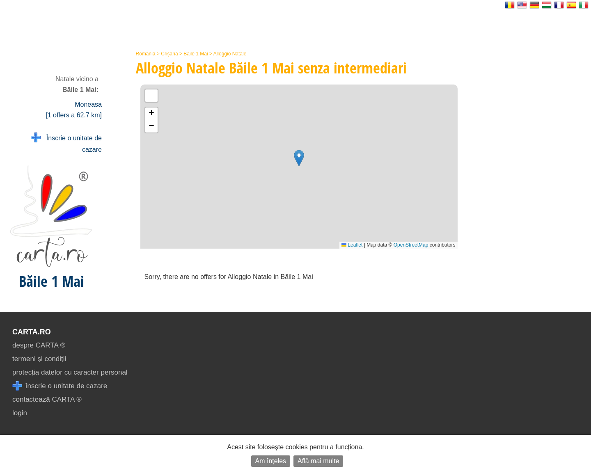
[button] (299, 158)
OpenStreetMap (411, 245)
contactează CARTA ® (47, 399)
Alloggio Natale (230, 54)
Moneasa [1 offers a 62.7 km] (74, 110)
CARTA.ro (31, 332)
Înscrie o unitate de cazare (66, 143)
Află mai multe (318, 460)
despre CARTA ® (38, 345)
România (146, 54)
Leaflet (351, 245)
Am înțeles (270, 460)
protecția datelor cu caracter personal (70, 372)
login (19, 413)
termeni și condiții (39, 359)
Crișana (169, 54)
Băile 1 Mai (195, 54)
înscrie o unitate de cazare (59, 386)
